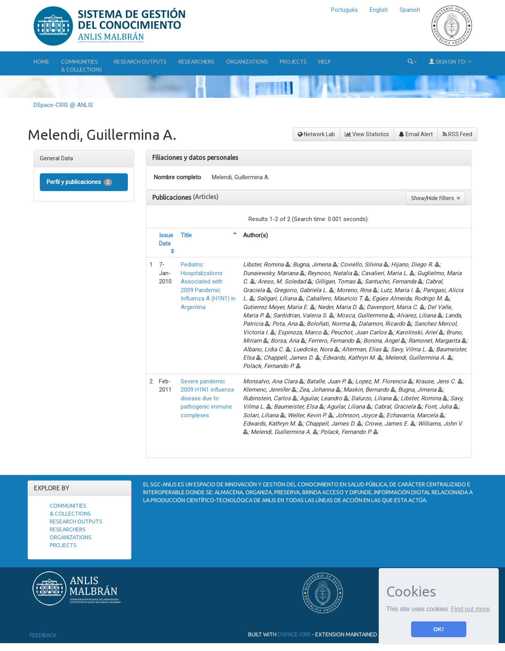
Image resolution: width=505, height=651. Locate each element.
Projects (293, 61)
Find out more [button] (470, 609)
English (379, 9)
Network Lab (316, 134)
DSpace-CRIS (294, 634)
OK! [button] (439, 629)
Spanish (410, 9)
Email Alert (416, 134)
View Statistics (367, 134)
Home (41, 61)
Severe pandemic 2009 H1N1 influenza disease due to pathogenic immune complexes (207, 398)
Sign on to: (450, 61)
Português (344, 9)
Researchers (196, 61)
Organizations (247, 61)
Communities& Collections (81, 65)
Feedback (43, 635)
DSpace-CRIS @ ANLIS (63, 105)
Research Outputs (140, 61)
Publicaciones (172, 197)
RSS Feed (457, 134)
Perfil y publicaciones (79, 182)
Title (186, 235)
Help (324, 61)
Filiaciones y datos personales (195, 157)
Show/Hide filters (435, 198)
